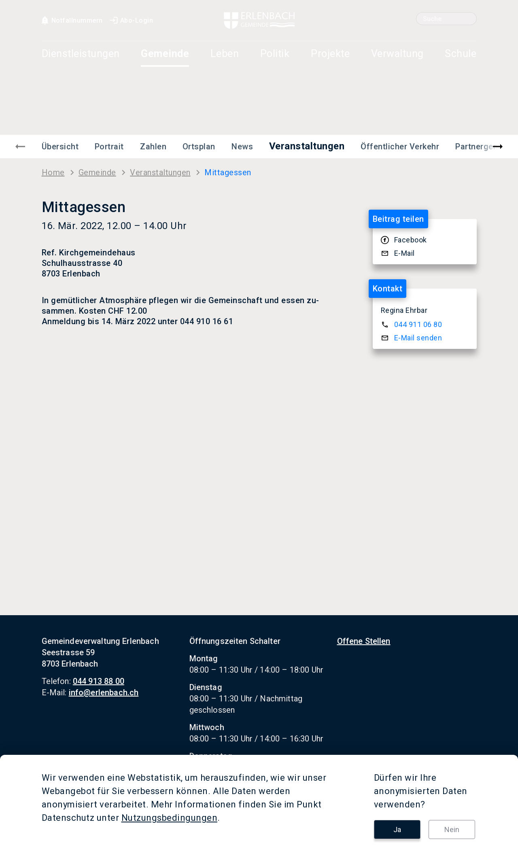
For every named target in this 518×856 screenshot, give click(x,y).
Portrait (109, 146)
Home (53, 172)
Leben (224, 54)
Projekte (330, 54)
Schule (460, 54)
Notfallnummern (71, 20)
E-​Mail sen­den (418, 337)
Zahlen (153, 146)
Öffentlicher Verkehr (400, 146)
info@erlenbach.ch (104, 692)
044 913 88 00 (98, 681)
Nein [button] (451, 829)
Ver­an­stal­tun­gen (160, 172)
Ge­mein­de (97, 172)
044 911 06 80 (418, 324)
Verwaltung (397, 54)
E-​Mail (404, 253)
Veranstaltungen (307, 146)
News (242, 146)
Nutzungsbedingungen (169, 818)
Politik (275, 54)
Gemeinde (165, 54)
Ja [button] (397, 829)
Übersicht (60, 146)
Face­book (410, 240)
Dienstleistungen (81, 54)
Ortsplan (199, 146)
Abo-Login (131, 20)
